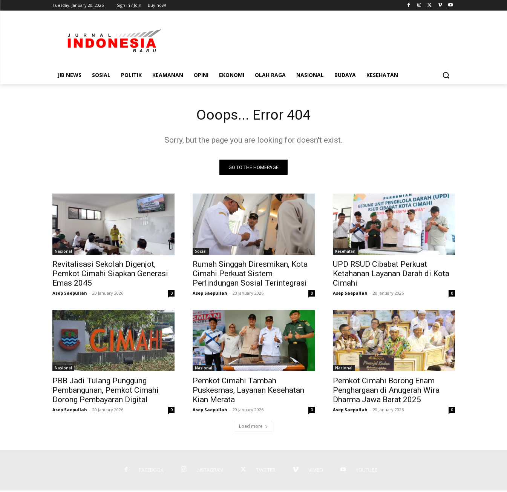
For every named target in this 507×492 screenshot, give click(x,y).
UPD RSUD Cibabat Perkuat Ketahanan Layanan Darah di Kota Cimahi (391, 275)
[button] (446, 75)
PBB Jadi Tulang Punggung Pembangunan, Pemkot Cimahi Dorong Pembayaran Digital (105, 392)
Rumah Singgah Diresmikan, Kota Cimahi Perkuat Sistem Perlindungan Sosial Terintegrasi (250, 275)
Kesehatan (345, 252)
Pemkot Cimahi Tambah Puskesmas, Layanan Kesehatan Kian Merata (248, 392)
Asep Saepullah (69, 294)
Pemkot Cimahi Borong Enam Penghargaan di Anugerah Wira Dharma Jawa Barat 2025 (386, 392)
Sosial (201, 252)
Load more (253, 427)
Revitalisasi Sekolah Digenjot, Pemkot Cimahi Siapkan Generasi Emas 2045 (110, 275)
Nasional (63, 252)
